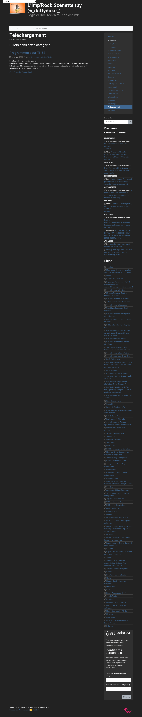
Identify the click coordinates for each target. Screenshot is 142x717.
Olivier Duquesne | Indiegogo (116, 290)
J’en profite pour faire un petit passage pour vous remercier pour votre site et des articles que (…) (118, 181)
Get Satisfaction (112, 478)
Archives (111, 36)
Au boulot (111, 67)
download (27, 72)
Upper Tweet (111, 470)
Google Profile (111, 511)
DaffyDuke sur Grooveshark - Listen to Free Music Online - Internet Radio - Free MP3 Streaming (118, 364)
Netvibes (109, 599)
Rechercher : (108, 118)
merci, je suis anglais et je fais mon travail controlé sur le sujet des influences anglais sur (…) (118, 252)
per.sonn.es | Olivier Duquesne (117, 490)
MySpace (109, 614)
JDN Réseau (110, 443)
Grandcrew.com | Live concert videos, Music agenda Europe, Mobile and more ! (118, 376)
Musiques (111, 100)
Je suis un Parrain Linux (115, 433)
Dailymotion (110, 617)
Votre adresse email (118, 685)
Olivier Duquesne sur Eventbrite (117, 299)
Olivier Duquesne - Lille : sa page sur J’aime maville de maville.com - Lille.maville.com (117, 333)
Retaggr (109, 514)
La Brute (109, 534)
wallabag (109, 267)
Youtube (109, 590)
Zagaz (108, 557)
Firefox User (110, 446)
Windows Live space (113, 440)
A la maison (112, 61)
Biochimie (111, 70)
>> (130, 122)
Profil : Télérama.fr (113, 359)
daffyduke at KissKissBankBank (118, 302)
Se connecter (24, 710)
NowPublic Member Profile (116, 575)
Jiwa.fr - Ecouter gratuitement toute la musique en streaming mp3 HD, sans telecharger (118, 528)
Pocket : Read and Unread (115, 279)
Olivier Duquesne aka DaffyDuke (40, 57)
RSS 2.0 (34, 710)
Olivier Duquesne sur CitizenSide (118, 356)
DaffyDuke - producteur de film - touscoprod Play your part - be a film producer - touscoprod (117, 389)
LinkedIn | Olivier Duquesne (116, 602)
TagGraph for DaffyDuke (115, 499)
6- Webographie (113, 57)
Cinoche (111, 77)
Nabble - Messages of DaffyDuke (118, 449)
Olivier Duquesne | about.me (116, 305)
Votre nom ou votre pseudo (116, 674)
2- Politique (112, 47)
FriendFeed (110, 587)
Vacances (111, 110)
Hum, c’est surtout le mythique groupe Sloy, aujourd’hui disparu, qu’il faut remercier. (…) (118, 170)
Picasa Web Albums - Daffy (116, 593)
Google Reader (111, 596)
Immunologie (112, 87)
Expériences (112, 80)
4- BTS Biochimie (114, 54)
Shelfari (109, 578)
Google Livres (111, 487)
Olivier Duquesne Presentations (117, 353)
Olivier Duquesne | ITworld (116, 339)
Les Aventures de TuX (116, 90)
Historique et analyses (116, 84)
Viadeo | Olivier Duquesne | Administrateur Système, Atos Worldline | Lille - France (115, 563)
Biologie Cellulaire (114, 74)
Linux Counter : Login (114, 401)
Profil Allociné (111, 370)
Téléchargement (114, 107)
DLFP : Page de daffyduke (115, 505)
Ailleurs (110, 64)
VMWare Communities (114, 502)
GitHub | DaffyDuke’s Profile (116, 461)
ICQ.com (109, 549)
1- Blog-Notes (113, 44)
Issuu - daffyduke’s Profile (115, 407)
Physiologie (112, 104)
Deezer (108, 572)
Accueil (14, 28)
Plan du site (13, 710)
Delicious (109, 626)
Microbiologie (113, 97)
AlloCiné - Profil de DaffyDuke (117, 569)
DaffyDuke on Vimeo (113, 416)
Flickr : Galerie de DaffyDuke (116, 611)
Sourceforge (110, 437)
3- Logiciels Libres (25, 28)
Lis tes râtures (113, 94)
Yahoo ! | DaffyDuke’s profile (116, 458)
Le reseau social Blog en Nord (117, 518)
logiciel (17, 72)
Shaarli (108, 276)
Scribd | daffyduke (113, 508)
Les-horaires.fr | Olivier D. (115, 419)
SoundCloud (110, 404)
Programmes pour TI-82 (27, 53)
